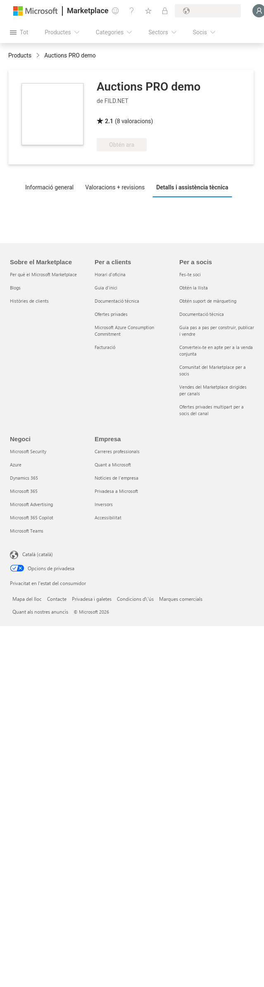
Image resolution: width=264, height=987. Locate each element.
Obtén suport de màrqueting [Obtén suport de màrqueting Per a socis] (207, 301)
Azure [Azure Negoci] (15, 464)
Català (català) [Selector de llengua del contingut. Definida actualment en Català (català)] (37, 554)
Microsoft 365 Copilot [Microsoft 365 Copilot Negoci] (31, 517)
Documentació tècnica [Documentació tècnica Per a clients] (117, 301)
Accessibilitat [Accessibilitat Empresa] (108, 517)
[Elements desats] (148, 11)
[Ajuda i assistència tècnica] (131, 11)
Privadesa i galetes (92, 598)
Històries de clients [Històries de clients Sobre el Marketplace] (29, 301)
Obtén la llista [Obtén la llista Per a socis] (193, 287)
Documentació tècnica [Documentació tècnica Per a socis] (201, 314)
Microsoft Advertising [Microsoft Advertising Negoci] (31, 504)
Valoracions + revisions (115, 187)
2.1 (109, 121)
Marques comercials (180, 598)
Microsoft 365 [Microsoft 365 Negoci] (24, 491)
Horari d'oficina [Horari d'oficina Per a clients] (110, 274)
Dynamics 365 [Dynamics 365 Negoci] (24, 478)
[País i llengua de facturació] (208, 10)
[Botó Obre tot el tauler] (19, 32)
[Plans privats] (164, 11)
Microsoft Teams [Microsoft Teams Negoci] (26, 531)
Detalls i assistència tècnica (192, 187)
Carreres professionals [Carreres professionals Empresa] (117, 451)
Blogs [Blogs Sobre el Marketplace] (15, 287)
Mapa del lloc (27, 598)
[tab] (51, 187)
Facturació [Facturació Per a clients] (105, 347)
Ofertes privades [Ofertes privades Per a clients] (111, 314)
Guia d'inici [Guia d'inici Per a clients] (106, 287)
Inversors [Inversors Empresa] (104, 504)
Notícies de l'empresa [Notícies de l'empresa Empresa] (116, 478)
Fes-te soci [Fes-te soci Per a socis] (190, 274)
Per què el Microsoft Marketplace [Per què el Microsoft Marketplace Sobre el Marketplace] (43, 274)
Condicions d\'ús (135, 598)
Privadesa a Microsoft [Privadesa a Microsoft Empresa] (116, 491)
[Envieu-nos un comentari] (115, 11)
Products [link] (19, 55)
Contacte (57, 598)
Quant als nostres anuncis (40, 611)
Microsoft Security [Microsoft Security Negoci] (28, 451)
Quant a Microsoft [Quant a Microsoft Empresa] (113, 464)
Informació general (49, 187)
